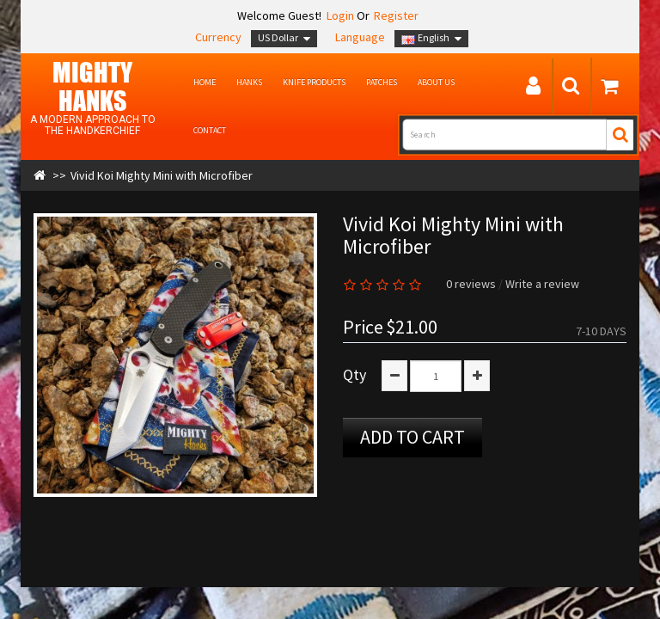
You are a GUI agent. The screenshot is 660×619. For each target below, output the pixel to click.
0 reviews (471, 283)
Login (339, 15)
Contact (209, 130)
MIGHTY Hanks (92, 86)
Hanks (249, 82)
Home (204, 82)
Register (396, 15)
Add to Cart (412, 437)
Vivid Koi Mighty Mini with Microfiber (161, 175)
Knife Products (314, 82)
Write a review (542, 283)
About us (436, 82)
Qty (354, 374)
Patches (381, 82)
